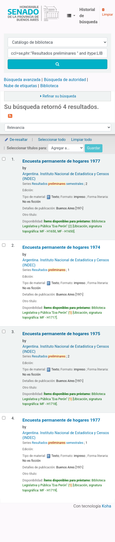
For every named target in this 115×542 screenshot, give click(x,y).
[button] (71, 16)
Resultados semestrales (57, 184)
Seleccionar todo (52, 140)
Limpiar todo (81, 140)
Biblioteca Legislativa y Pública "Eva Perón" (33, 16)
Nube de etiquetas (20, 85)
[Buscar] (57, 64)
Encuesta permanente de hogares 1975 (61, 333)
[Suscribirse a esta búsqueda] (10, 115)
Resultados (48, 270)
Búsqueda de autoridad (65, 79)
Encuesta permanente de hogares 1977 (61, 161)
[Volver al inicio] (99, 526)
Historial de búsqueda (88, 15)
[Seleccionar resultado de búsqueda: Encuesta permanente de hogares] (3, 159)
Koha (106, 506)
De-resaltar (16, 140)
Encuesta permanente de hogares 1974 (61, 247)
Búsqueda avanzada (22, 79)
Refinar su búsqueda (59, 96)
